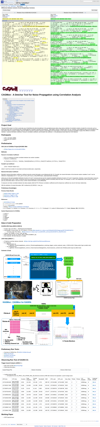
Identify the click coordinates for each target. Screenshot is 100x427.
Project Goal (8, 101)
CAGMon (23, 4)
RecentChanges (4, 4)
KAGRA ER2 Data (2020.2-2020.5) (15, 115)
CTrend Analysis (9, 356)
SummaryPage (18, 365)
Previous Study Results (14, 111)
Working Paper (9, 121)
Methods (10, 105)
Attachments (13, 6)
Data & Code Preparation (11, 114)
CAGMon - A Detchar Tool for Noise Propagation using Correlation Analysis (19, 100)
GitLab (5, 205)
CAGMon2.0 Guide (10, 202)
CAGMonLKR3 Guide (9, 203)
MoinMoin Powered (39, 426)
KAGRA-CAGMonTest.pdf (24, 352)
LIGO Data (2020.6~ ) (12, 116)
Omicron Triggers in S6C (11, 195)
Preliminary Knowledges (13, 109)
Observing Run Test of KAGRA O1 (13, 119)
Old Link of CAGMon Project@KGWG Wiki (16, 104)
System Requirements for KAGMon (17, 113)
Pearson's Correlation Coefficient (16, 106)
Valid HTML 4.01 (61, 426)
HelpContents (17, 4)
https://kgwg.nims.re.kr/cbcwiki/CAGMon (15, 149)
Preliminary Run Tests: (10, 118)
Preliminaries (8, 103)
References (12, 112)
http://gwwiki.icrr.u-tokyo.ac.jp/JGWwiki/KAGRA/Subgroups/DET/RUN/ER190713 (53, 230)
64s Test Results (9, 353)
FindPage (11, 4)
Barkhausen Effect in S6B (11, 196)
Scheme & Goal (11, 117)
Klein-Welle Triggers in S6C (12, 193)
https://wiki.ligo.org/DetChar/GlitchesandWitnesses (37, 241)
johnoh (7, 15)
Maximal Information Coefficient (16, 108)
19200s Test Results (10, 355)
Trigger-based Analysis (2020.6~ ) (14, 120)
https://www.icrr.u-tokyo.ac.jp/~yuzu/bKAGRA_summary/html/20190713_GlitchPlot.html (44, 231)
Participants (8, 102)
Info (9, 6)
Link (95, 382)
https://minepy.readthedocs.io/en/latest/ (19, 206)
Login (17, 0)
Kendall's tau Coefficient (14, 107)
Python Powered (47, 426)
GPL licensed (55, 426)
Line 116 (5, 20)
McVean (38, 208)
